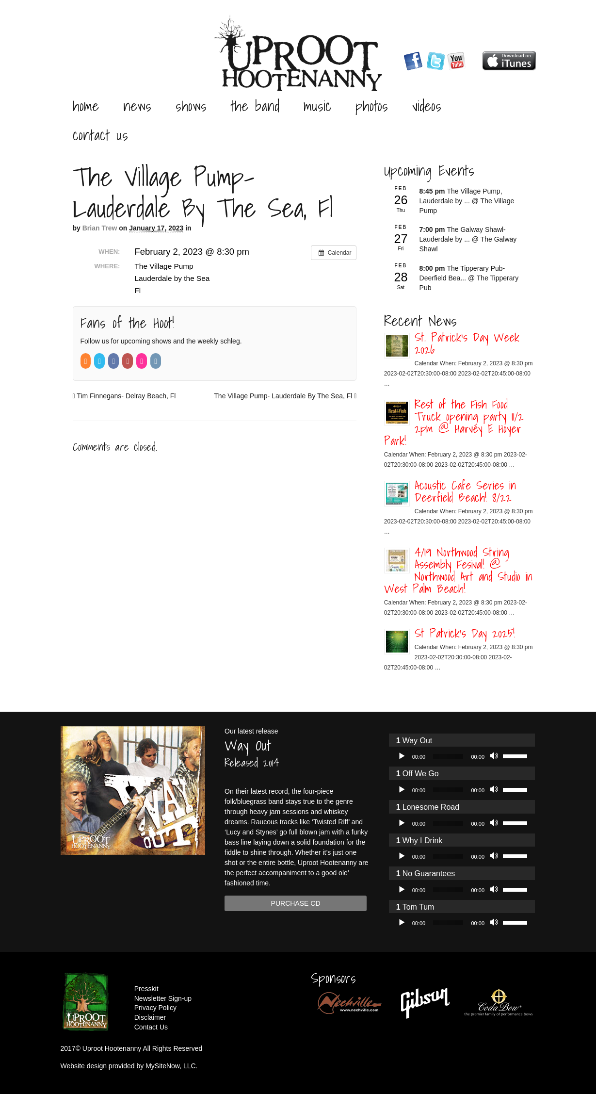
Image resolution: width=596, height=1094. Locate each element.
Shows (191, 105)
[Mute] (495, 756)
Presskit (146, 989)
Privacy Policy (155, 1008)
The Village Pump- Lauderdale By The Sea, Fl (285, 396)
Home (86, 105)
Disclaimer (150, 1017)
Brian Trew (99, 228)
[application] (462, 756)
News (137, 105)
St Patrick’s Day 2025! (465, 633)
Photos (371, 105)
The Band (255, 105)
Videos (426, 105)
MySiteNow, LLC (170, 1066)
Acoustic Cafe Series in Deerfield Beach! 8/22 (465, 491)
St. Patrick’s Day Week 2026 (467, 343)
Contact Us (100, 135)
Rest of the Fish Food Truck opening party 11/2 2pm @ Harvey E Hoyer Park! (454, 422)
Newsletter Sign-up (163, 998)
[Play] (401, 756)
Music (317, 105)
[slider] (448, 756)
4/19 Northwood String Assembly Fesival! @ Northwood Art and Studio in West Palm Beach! (458, 570)
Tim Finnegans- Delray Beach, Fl (124, 396)
